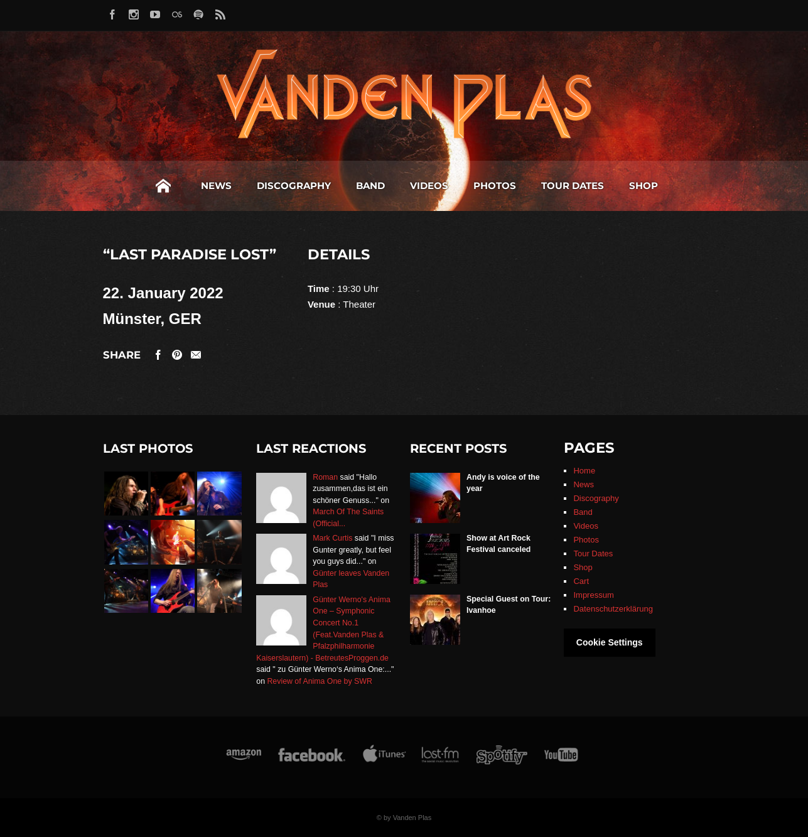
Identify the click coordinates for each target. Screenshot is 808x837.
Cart (581, 581)
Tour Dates (572, 186)
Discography (294, 186)
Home (163, 186)
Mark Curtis (332, 538)
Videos (429, 186)
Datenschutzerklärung (612, 608)
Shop (643, 186)
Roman (325, 477)
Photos (494, 186)
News (216, 186)
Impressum (593, 595)
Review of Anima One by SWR (319, 681)
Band (370, 186)
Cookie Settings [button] (609, 642)
